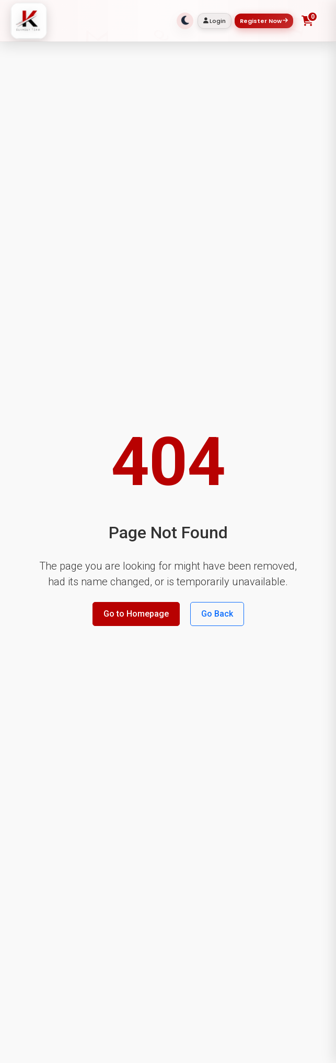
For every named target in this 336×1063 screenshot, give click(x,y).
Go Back (217, 614)
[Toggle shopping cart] (307, 20)
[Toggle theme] (185, 21)
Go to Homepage (136, 614)
